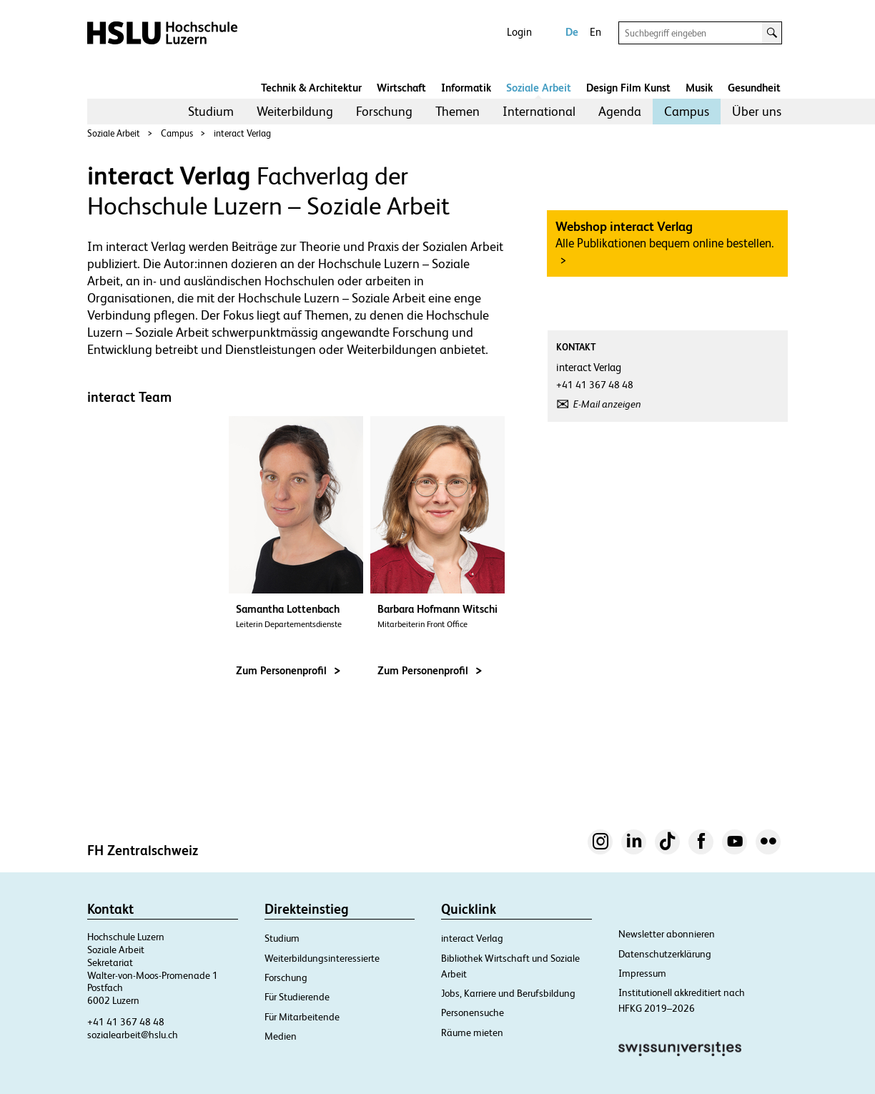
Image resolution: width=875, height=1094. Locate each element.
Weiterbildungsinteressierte (322, 958)
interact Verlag (242, 133)
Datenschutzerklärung (664, 954)
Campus (686, 111)
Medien (281, 1036)
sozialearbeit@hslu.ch (132, 1034)
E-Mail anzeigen (607, 404)
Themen (457, 111)
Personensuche (472, 1012)
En (595, 32)
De (571, 32)
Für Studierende (297, 996)
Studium (211, 111)
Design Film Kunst (628, 88)
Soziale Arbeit (538, 88)
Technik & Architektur (311, 88)
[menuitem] (211, 111)
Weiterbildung (295, 111)
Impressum (642, 973)
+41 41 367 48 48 (125, 1022)
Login (519, 32)
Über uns (756, 111)
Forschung (384, 111)
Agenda (619, 111)
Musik (699, 88)
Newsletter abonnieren (666, 934)
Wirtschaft (401, 88)
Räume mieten (472, 1032)
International (539, 111)
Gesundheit (754, 88)
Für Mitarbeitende (302, 1016)
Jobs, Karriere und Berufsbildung (508, 993)
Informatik (466, 88)
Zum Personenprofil (288, 670)
